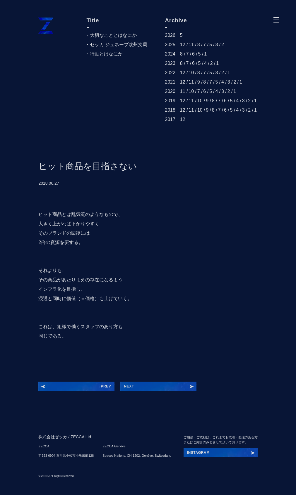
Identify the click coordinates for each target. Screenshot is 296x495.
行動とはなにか (106, 53)
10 (191, 72)
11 (191, 44)
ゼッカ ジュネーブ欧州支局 (118, 44)
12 (182, 44)
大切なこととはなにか (113, 35)
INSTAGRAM (198, 453)
